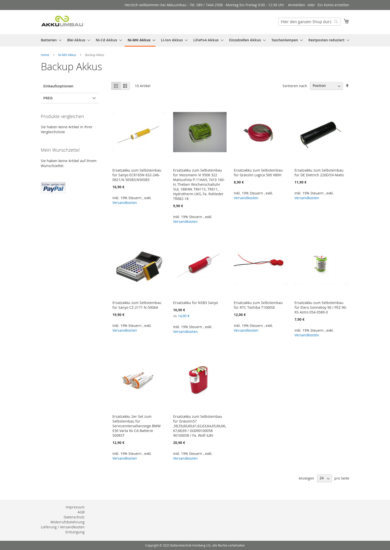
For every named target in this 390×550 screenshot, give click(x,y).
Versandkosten (124, 202)
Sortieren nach (295, 85)
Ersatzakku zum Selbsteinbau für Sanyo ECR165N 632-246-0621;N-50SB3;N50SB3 (136, 175)
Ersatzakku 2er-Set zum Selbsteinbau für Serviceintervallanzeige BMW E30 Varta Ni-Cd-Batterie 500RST (136, 426)
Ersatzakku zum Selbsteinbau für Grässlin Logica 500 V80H (258, 172)
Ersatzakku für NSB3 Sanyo (195, 302)
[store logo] (62, 22)
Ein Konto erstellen (333, 4)
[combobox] (309, 22)
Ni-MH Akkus (67, 55)
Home (45, 55)
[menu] (195, 40)
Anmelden (296, 4)
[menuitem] (50, 40)
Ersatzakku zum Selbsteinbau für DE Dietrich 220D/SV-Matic (319, 172)
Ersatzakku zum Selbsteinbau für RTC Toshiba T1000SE (258, 305)
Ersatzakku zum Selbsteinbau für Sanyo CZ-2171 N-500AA (136, 305)
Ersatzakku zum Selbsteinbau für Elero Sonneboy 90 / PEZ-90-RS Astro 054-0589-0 (320, 307)
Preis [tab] (48, 98)
